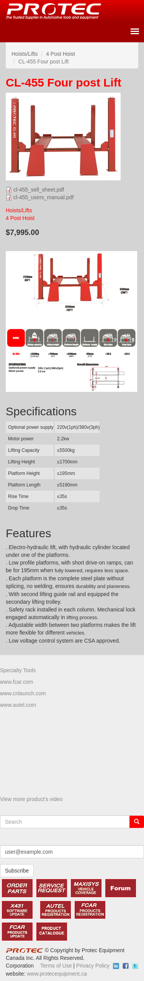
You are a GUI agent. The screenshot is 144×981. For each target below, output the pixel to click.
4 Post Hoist (60, 54)
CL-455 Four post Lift (63, 82)
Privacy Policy (93, 966)
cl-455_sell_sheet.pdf (38, 190)
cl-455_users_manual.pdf (43, 197)
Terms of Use (56, 966)
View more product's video (31, 799)
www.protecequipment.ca (57, 974)
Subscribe (17, 871)
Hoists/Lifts (24, 54)
